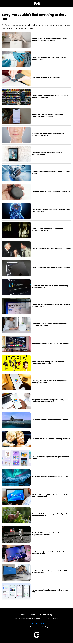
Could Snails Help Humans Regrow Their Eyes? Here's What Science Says (51, 515)
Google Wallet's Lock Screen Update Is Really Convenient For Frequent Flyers (48, 401)
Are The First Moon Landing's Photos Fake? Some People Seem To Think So (49, 534)
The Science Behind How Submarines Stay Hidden (50, 420)
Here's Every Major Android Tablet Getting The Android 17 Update (48, 553)
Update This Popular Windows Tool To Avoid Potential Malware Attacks (51, 305)
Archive (32, 615)
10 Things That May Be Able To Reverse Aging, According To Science (48, 134)
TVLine (35, 627)
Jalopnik (28, 627)
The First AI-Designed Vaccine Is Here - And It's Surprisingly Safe (49, 58)
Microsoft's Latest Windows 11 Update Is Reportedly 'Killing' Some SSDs (50, 286)
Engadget (19, 627)
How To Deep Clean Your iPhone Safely (46, 77)
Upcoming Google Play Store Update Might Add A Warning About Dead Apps (49, 382)
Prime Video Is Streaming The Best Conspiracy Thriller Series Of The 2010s (48, 363)
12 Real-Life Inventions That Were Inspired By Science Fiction (51, 172)
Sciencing (44, 627)
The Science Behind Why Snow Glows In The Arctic (50, 477)
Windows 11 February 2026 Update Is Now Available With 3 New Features (50, 496)
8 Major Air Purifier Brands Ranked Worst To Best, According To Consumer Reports (49, 39)
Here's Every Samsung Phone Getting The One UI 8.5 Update (50, 458)
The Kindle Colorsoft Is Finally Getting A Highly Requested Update (48, 153)
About (23, 615)
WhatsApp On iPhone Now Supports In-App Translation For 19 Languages (47, 115)
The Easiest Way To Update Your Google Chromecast (51, 191)
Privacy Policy (46, 615)
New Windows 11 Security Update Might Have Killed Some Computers (50, 572)
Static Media (26, 618)
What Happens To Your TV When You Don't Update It (50, 344)
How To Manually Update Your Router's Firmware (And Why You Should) (49, 325)
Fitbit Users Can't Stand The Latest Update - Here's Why (50, 591)
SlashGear (53, 627)
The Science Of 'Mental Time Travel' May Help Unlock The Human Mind (51, 210)
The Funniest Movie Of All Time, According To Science (51, 249)
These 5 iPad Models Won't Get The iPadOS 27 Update (51, 268)
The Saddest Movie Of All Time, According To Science (51, 439)
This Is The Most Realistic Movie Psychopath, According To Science (48, 229)
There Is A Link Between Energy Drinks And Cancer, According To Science (50, 96)
